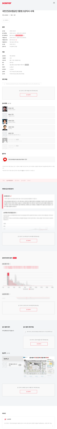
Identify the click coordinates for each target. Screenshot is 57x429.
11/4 (17, 145)
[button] (55, 3)
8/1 (12, 108)
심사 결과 (23, 180)
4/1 (12, 114)
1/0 (12, 133)
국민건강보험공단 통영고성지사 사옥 (18, 11)
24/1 (13, 120)
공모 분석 (17, 180)
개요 (4, 180)
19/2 (17, 139)
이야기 (29, 180)
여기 (22, 170)
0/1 (25, 159)
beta (15, 257)
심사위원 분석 (10, 180)
